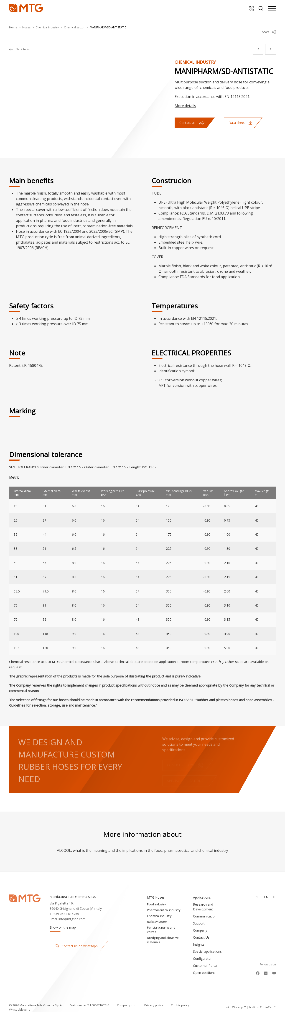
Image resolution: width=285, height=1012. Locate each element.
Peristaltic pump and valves (161, 920)
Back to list (20, 40)
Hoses (26, 23)
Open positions (204, 963)
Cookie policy (180, 996)
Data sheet (240, 113)
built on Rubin (262, 998)
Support (199, 914)
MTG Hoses (156, 888)
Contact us (191, 113)
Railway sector (157, 912)
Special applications (207, 942)
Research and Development (203, 897)
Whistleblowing (19, 1000)
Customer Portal (205, 956)
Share (269, 23)
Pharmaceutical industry (164, 901)
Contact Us (201, 928)
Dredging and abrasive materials (163, 931)
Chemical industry (47, 23)
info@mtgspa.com (72, 910)
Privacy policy (153, 996)
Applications (202, 888)
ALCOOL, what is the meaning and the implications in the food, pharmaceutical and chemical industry (142, 841)
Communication (204, 907)
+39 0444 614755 (66, 904)
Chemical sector (74, 23)
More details (185, 96)
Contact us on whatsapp (76, 937)
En (266, 888)
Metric (14, 468)
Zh (257, 888)
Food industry (156, 895)
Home (13, 23)
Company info (126, 996)
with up (236, 998)
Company (200, 921)
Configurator (202, 949)
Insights (198, 935)
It (274, 888)
